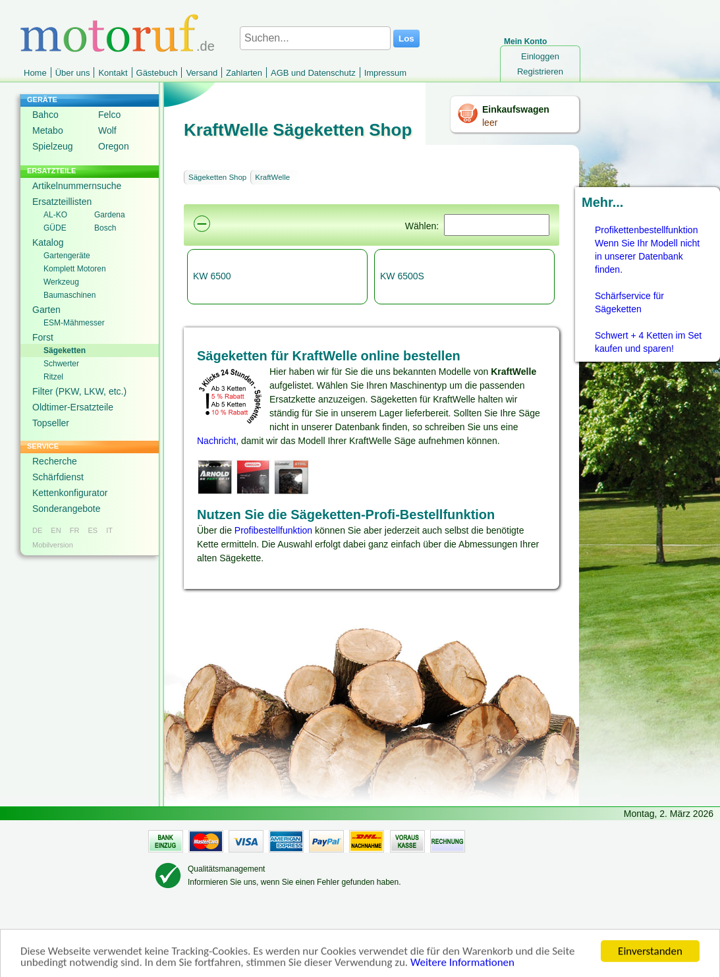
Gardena (109, 214)
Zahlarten (244, 73)
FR (75, 530)
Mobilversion (52, 545)
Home (35, 73)
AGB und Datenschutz (313, 73)
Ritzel (53, 376)
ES (92, 530)
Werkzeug (61, 282)
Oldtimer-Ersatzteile (72, 407)
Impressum (385, 73)
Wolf (107, 130)
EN (56, 530)
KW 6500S (402, 276)
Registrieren (540, 71)
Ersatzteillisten (62, 201)
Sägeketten (64, 350)
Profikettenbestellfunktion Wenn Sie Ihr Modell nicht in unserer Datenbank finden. (647, 250)
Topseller (50, 423)
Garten (46, 309)
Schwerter (61, 363)
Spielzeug (52, 146)
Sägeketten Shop (217, 177)
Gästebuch (157, 73)
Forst (42, 337)
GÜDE (55, 228)
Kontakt (112, 73)
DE (37, 530)
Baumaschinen (69, 295)
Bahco (45, 114)
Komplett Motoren (74, 268)
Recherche (54, 461)
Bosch (105, 228)
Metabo (47, 130)
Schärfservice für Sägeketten (629, 302)
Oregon (113, 146)
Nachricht (216, 440)
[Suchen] (496, 225)
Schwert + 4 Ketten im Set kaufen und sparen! (648, 342)
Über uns (72, 73)
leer (489, 122)
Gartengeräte (66, 255)
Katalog (47, 242)
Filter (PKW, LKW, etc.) (79, 391)
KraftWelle (272, 177)
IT (109, 530)
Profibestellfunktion (273, 530)
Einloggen (540, 56)
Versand (201, 73)
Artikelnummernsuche (76, 186)
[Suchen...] (315, 38)
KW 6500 (212, 276)
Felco (109, 114)
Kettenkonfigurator (69, 493)
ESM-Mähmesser (74, 322)
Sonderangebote (66, 508)
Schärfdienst (58, 477)
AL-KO (55, 214)
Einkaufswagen (515, 109)
